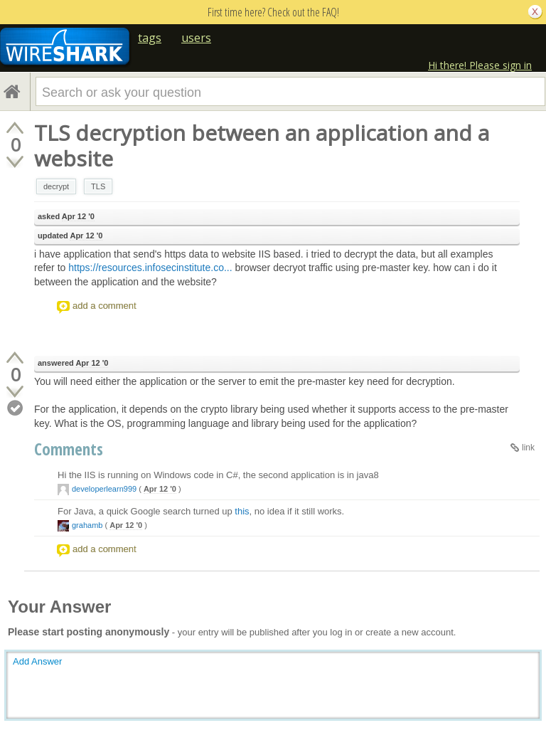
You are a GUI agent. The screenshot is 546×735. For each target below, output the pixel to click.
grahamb (87, 525)
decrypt (56, 186)
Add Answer (37, 661)
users (196, 38)
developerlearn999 (104, 489)
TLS (98, 186)
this (242, 511)
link (528, 448)
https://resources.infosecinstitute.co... (150, 267)
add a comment (104, 305)
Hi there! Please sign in (480, 65)
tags (149, 38)
